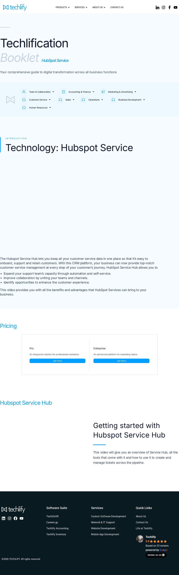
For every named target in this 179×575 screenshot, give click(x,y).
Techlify (151, 537)
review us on (156, 554)
